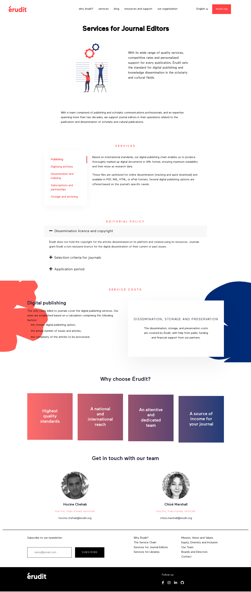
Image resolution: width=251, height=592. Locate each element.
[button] (202, 9)
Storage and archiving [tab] (64, 196)
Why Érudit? (141, 538)
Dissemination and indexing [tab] (62, 176)
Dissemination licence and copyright (81, 231)
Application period (66, 269)
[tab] (125, 231)
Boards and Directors (194, 552)
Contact (186, 556)
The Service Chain (145, 542)
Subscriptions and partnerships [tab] (62, 187)
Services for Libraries (147, 552)
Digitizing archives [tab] (62, 166)
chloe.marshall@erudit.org (176, 518)
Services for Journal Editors (151, 547)
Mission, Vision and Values (197, 538)
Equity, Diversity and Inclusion (199, 542)
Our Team (187, 547)
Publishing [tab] (57, 159)
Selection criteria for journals (75, 257)
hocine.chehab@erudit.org (75, 518)
